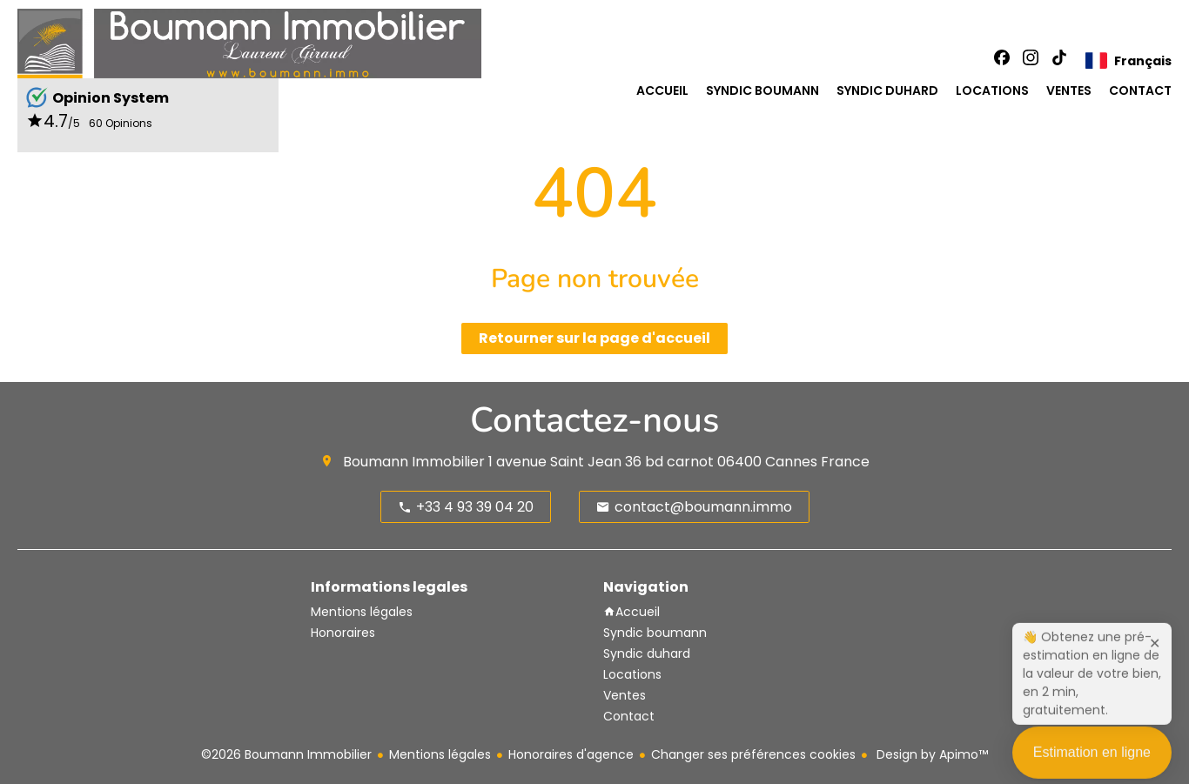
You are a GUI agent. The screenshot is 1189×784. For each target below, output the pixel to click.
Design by (930, 754)
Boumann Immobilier (414, 462)
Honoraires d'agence (571, 754)
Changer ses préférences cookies (753, 754)
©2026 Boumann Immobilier (286, 754)
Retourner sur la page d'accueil (594, 338)
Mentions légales (440, 754)
